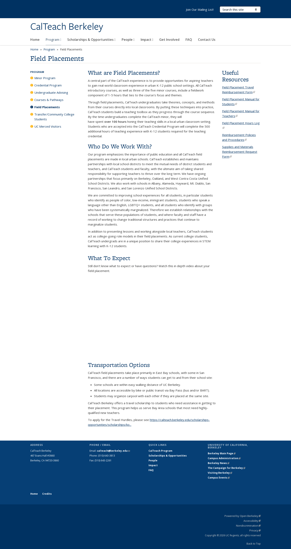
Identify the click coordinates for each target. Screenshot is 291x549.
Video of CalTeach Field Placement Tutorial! (152, 318)
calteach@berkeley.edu (113, 450)
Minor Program (44, 78)
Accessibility (252, 521)
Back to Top (254, 543)
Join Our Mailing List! (200, 9)
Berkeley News (218, 463)
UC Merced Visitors (47, 126)
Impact (147, 39)
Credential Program (48, 85)
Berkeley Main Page (222, 453)
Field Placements (47, 107)
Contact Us (206, 39)
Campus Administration (224, 458)
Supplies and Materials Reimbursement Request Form (239, 152)
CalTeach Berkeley (66, 27)
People (128, 39)
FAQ (189, 39)
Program (53, 39)
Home (35, 39)
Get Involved (169, 39)
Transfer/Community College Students (54, 116)
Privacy (255, 530)
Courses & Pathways (48, 100)
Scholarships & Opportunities (91, 39)
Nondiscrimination (248, 525)
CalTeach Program (160, 450)
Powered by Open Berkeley (243, 516)
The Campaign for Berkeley (226, 468)
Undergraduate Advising (51, 92)
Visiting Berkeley (220, 472)
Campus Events (219, 477)
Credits (47, 493)
